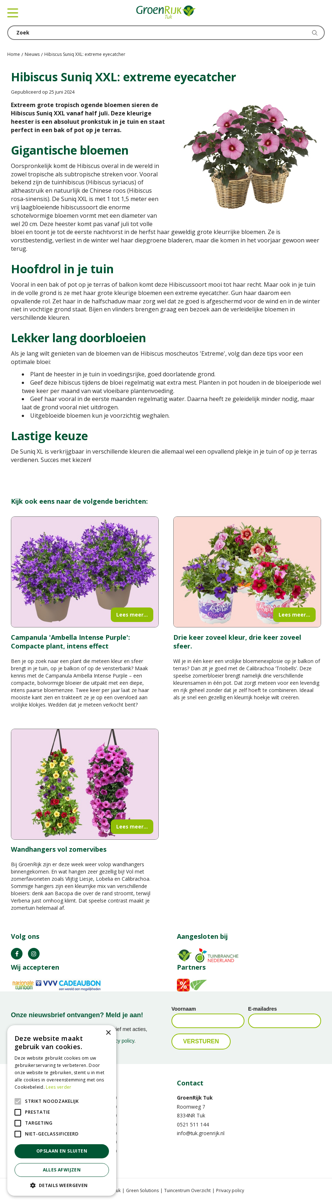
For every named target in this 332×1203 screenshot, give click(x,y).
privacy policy (119, 1041)
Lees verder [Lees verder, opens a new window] (58, 1087)
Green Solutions (142, 1190)
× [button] (108, 1033)
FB (17, 953)
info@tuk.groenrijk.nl (200, 1133)
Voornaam (183, 1009)
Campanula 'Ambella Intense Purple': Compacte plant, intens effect (70, 641)
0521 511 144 (193, 1124)
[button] (62, 1185)
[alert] (61, 1110)
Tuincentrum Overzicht (187, 1190)
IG (34, 953)
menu (12, 12)
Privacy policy (230, 1190)
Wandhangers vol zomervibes (58, 849)
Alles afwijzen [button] (62, 1170)
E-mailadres (262, 1009)
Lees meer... (132, 614)
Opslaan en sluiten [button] (61, 1151)
